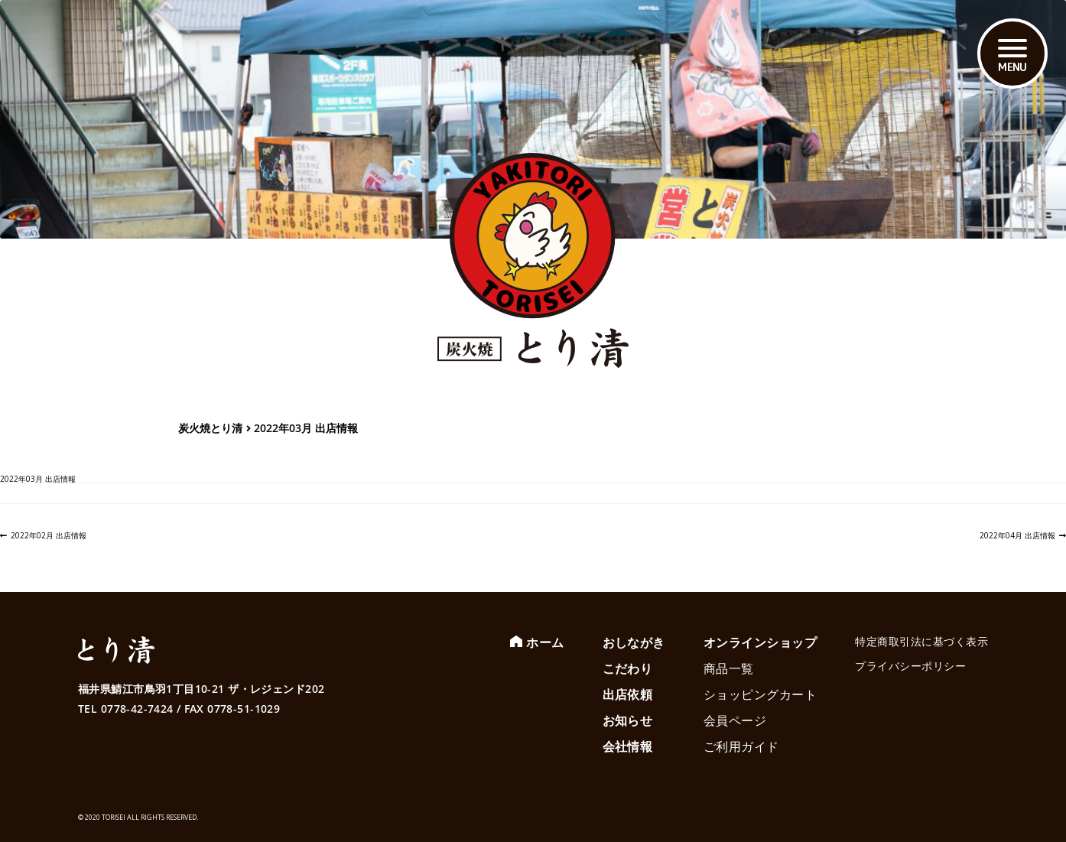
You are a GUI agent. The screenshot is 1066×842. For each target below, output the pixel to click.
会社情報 (628, 746)
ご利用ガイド (741, 746)
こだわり (628, 668)
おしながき (634, 642)
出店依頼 (628, 694)
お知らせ (628, 720)
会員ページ (735, 720)
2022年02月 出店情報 (48, 535)
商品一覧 (729, 668)
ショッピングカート (760, 694)
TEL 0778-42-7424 (126, 708)
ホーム (545, 642)
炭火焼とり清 (210, 428)
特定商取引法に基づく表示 (921, 641)
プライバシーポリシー (910, 665)
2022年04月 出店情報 (1017, 535)
